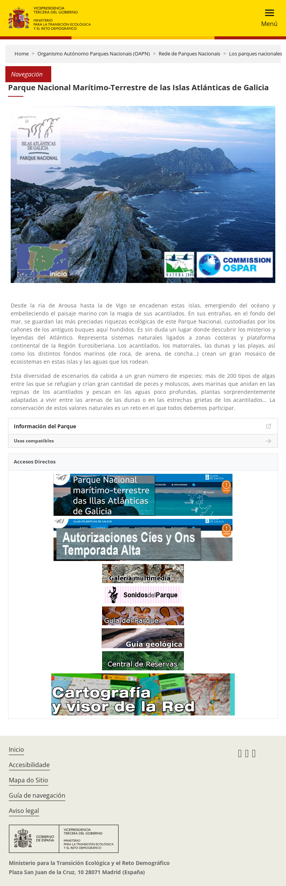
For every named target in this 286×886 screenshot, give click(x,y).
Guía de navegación (37, 795)
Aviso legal (24, 810)
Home (22, 53)
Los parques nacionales (255, 53)
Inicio (16, 749)
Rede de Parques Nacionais (189, 53)
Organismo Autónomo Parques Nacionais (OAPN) (93, 53)
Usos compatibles (34, 440)
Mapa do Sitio (28, 780)
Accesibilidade (29, 765)
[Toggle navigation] (267, 18)
